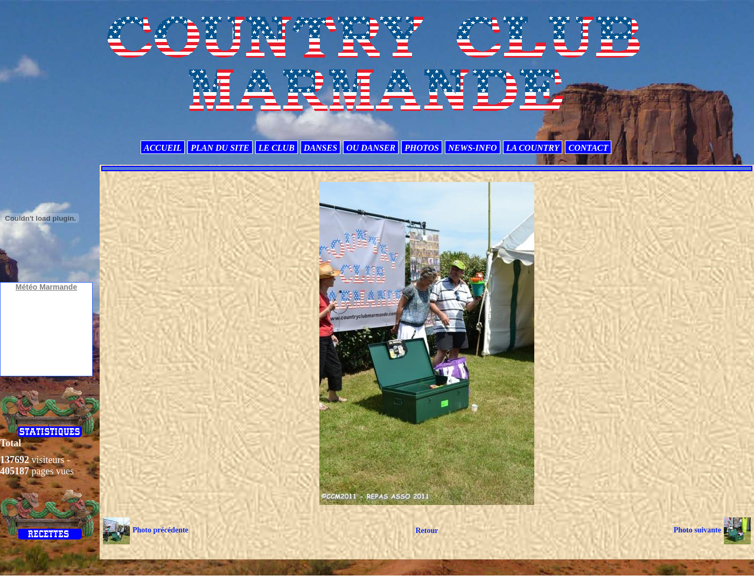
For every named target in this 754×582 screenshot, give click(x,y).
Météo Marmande (46, 287)
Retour (426, 531)
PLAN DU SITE (220, 147)
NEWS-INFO (472, 147)
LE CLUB (277, 147)
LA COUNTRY (533, 147)
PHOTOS (421, 147)
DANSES (320, 147)
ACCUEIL (162, 147)
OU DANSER (370, 147)
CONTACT (588, 147)
